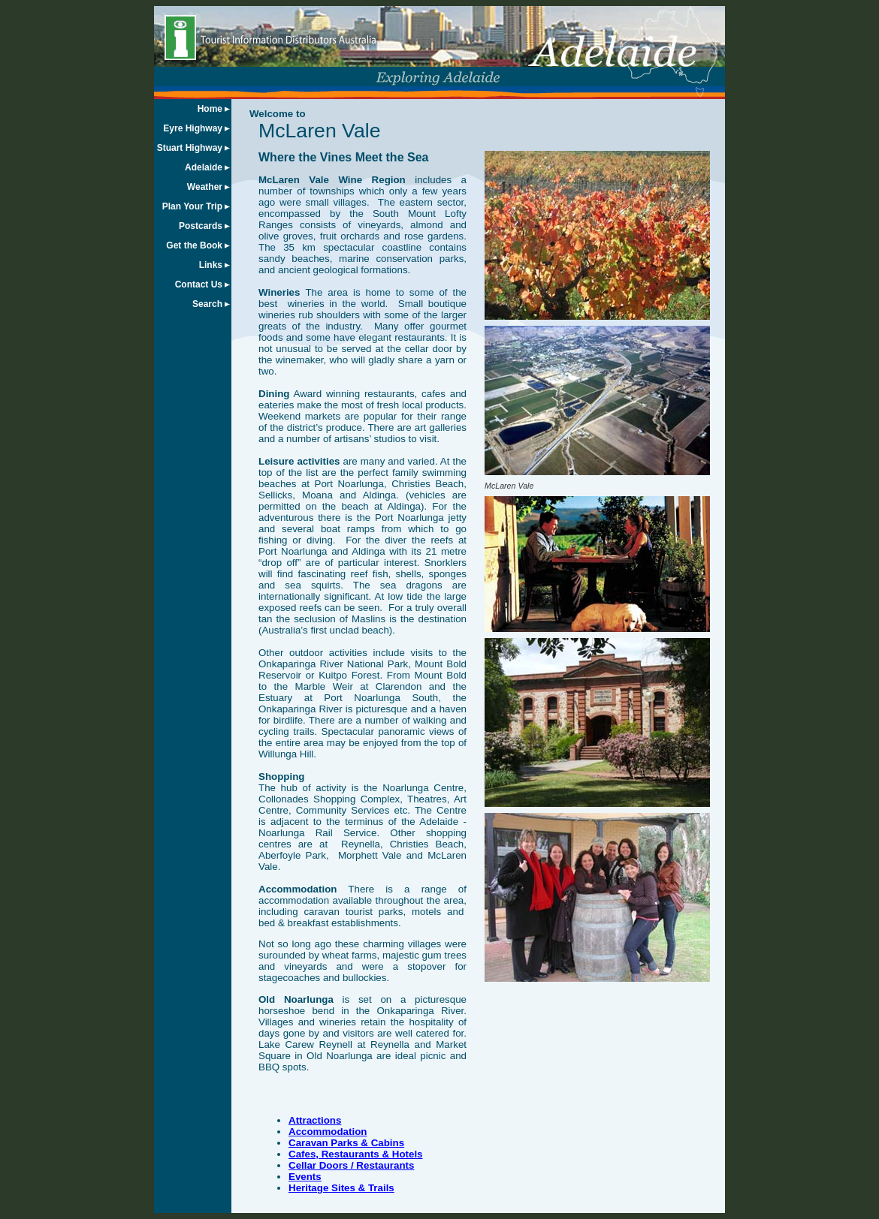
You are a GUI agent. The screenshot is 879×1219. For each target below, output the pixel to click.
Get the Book (194, 245)
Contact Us (198, 284)
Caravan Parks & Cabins (346, 1142)
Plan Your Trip (192, 206)
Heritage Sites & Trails (341, 1187)
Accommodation (327, 1131)
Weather (204, 187)
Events (305, 1176)
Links (210, 265)
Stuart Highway (189, 148)
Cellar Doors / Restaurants (351, 1165)
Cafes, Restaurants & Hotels (355, 1154)
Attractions (314, 1120)
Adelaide (203, 167)
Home (210, 109)
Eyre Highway (192, 128)
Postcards (200, 226)
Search (207, 304)
